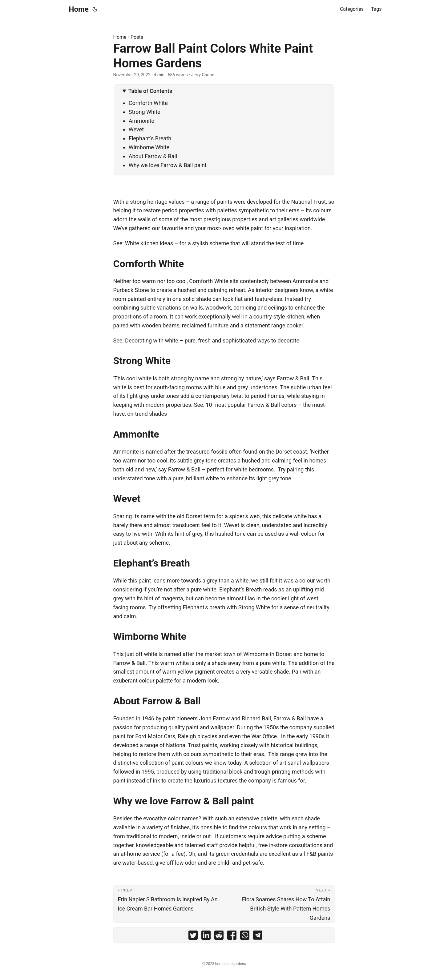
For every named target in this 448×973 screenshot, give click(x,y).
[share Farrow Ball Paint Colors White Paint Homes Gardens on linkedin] (206, 937)
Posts (137, 37)
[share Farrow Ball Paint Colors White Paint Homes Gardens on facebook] (231, 937)
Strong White (144, 112)
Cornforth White (148, 103)
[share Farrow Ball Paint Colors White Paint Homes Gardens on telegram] (257, 937)
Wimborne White (149, 147)
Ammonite (141, 121)
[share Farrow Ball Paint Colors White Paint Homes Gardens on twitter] (193, 937)
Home (79, 9)
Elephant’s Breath (150, 138)
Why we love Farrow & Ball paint (168, 165)
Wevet (136, 129)
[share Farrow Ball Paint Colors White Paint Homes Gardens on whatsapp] (244, 937)
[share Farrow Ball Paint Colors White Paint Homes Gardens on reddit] (219, 937)
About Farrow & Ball (153, 156)
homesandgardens (230, 964)
